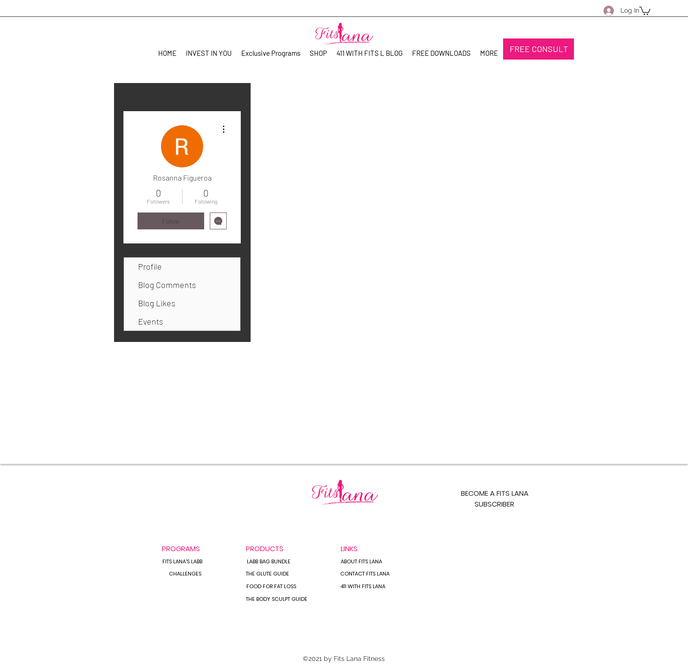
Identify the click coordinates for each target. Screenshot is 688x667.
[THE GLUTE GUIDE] (267, 574)
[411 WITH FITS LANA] (363, 586)
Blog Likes (157, 303)
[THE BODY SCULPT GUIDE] (276, 599)
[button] (644, 10)
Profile (150, 266)
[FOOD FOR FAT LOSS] (271, 586)
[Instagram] (557, 10)
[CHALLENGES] (184, 574)
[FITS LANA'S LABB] (182, 562)
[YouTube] (585, 10)
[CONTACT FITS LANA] (365, 574)
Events (150, 321)
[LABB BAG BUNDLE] (268, 562)
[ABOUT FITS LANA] (361, 562)
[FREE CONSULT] (538, 49)
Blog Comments (167, 285)
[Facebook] (571, 10)
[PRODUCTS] (264, 548)
